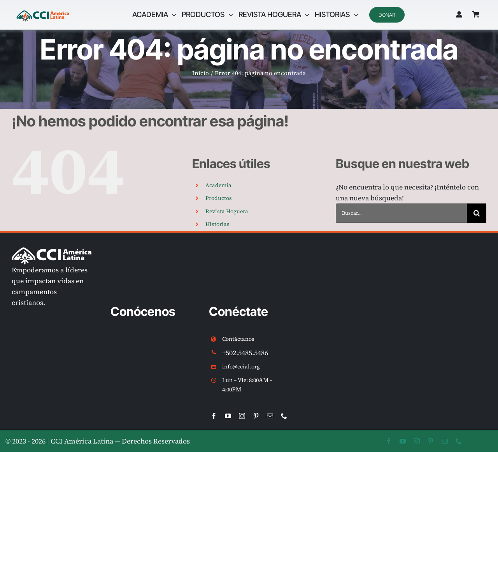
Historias (217, 224)
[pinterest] (256, 416)
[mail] (270, 416)
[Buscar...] (401, 213)
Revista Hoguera (226, 211)
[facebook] (214, 416)
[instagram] (242, 416)
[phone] (284, 416)
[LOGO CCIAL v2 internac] (43, 11)
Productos (218, 198)
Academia (218, 185)
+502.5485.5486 (245, 353)
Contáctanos (238, 339)
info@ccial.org (241, 366)
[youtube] (228, 416)
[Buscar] (476, 213)
